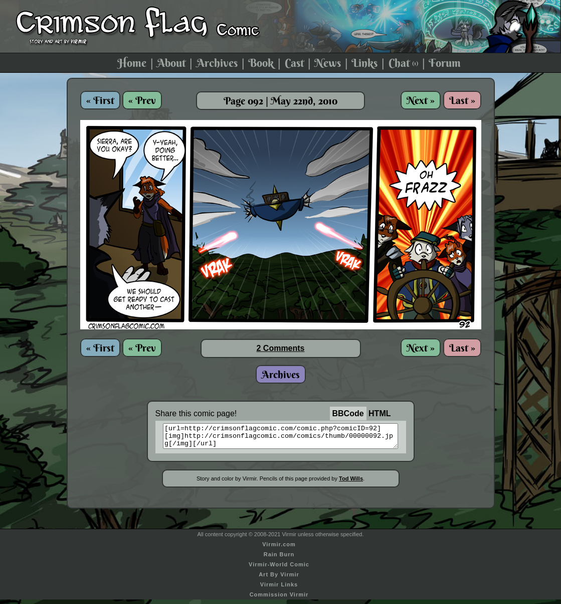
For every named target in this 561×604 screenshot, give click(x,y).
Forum (445, 63)
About (171, 63)
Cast (294, 63)
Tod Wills (351, 483)
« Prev (142, 100)
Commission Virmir (279, 599)
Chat (403, 63)
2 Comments (280, 348)
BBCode (348, 413)
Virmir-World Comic (279, 569)
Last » (462, 100)
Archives (217, 63)
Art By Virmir (279, 579)
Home (131, 63)
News (327, 63)
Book (261, 63)
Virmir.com (279, 549)
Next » (421, 100)
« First (100, 100)
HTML (379, 413)
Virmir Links (279, 589)
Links (364, 63)
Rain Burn (279, 559)
